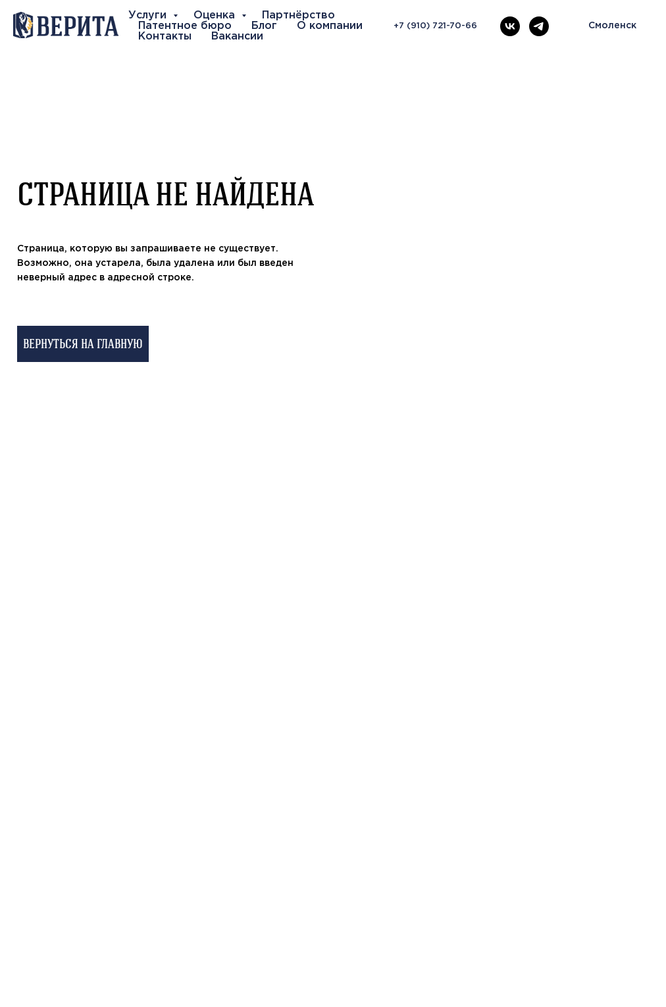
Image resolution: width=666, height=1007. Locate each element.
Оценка (215, 15)
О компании (330, 26)
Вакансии (237, 36)
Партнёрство (298, 15)
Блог (264, 26)
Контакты (165, 36)
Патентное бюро (185, 26)
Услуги (149, 15)
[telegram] (539, 26)
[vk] (510, 26)
